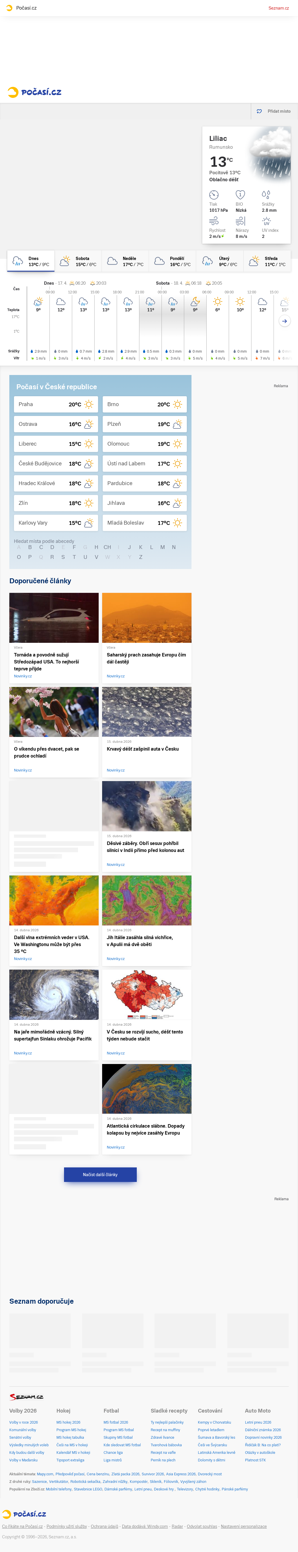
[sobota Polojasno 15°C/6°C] (78, 261)
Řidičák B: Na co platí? (263, 1445)
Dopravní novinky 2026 (263, 1438)
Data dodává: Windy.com (145, 1526)
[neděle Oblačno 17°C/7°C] (125, 261)
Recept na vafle (163, 1453)
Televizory (185, 1489)
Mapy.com (45, 1474)
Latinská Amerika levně (216, 1453)
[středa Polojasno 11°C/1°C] (267, 261)
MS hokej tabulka (70, 1438)
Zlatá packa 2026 (125, 1474)
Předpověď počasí (70, 1474)
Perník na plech (163, 1460)
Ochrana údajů (104, 1526)
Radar (177, 1526)
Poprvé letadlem (211, 1430)
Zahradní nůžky (115, 1482)
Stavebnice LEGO (88, 1489)
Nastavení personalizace (244, 1526)
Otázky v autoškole (260, 1453)
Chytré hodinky (207, 1489)
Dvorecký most (210, 1474)
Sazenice (39, 1482)
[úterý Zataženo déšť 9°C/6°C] (219, 261)
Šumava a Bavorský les (216, 1438)
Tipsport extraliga (70, 1460)
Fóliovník (171, 1482)
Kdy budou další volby (26, 1453)
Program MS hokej (71, 1430)
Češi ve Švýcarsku (212, 1445)
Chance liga (113, 1453)
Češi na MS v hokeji (72, 1445)
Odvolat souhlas (202, 1526)
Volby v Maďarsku (23, 1460)
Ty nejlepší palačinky (167, 1422)
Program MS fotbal (119, 1430)
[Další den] (285, 321)
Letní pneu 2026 (258, 1422)
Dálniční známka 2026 (263, 1430)
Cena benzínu (98, 1474)
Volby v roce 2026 (23, 1422)
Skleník (156, 1482)
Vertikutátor (58, 1482)
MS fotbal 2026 (116, 1422)
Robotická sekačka (85, 1482)
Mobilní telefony (59, 1489)
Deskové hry (164, 1489)
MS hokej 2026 (68, 1422)
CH (107, 547)
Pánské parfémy (235, 1489)
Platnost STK (255, 1460)
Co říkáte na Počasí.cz (22, 1526)
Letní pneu (143, 1489)
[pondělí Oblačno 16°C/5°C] (172, 261)
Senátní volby (20, 1438)
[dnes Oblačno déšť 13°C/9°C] (30, 261)
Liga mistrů (113, 1460)
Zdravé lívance (162, 1438)
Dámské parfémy (118, 1489)
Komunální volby (22, 1430)
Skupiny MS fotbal (118, 1438)
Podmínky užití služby (67, 1526)
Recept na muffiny (165, 1430)
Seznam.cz (279, 8)
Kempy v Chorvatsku (214, 1422)
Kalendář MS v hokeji (73, 1453)
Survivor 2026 (153, 1474)
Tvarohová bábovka (166, 1445)
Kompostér (139, 1482)
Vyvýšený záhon (193, 1482)
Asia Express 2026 (181, 1474)
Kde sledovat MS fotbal (122, 1445)
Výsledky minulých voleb (29, 1445)
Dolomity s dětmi (211, 1460)
